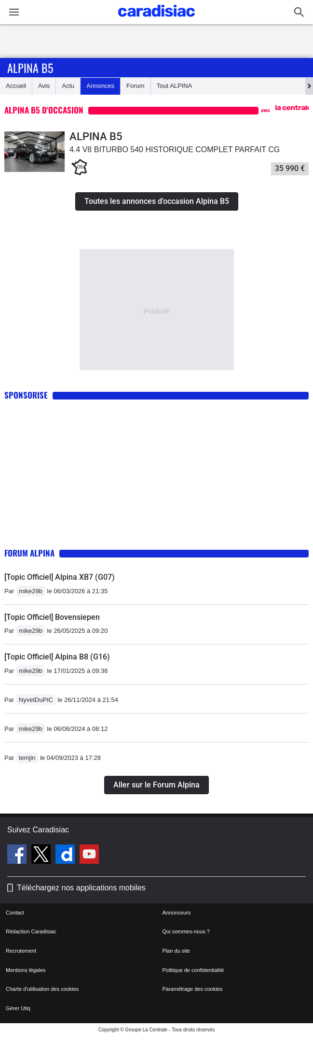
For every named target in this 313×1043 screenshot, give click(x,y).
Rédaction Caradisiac (31, 931)
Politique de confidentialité (193, 970)
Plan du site (176, 951)
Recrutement (21, 951)
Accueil (16, 85)
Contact (15, 912)
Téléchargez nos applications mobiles (81, 888)
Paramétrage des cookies (193, 989)
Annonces (100, 85)
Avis (44, 85)
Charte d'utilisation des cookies (42, 989)
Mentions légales (26, 970)
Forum (135, 85)
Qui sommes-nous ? (186, 931)
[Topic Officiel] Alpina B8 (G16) (57, 656)
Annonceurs (177, 912)
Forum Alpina (29, 553)
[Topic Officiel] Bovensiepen (52, 617)
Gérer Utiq (18, 1008)
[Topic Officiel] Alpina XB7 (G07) (59, 577)
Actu (68, 85)
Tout (174, 85)
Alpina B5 (30, 67)
